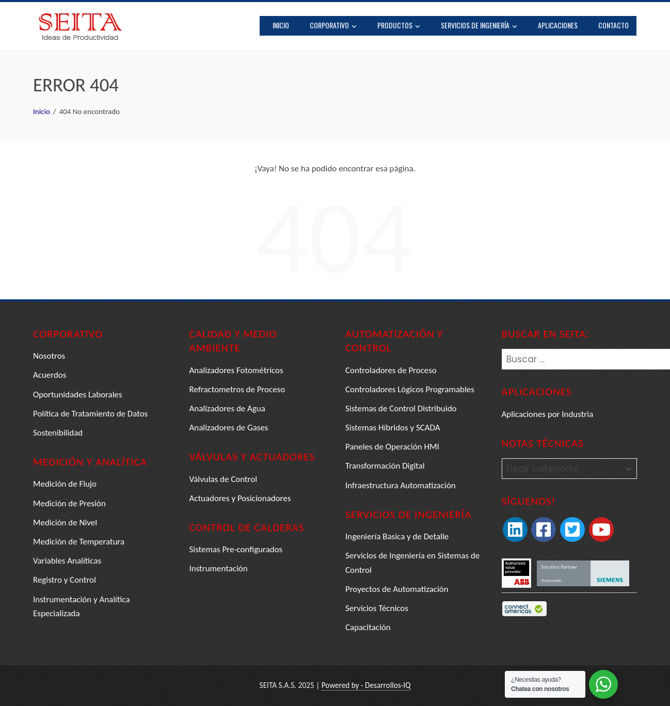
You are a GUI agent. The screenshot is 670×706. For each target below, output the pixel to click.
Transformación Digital (385, 465)
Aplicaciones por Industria (548, 414)
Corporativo (333, 26)
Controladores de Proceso (391, 370)
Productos (399, 26)
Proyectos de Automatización (397, 589)
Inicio (281, 25)
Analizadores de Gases (229, 427)
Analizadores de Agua (227, 408)
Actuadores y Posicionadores (240, 498)
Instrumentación (218, 568)
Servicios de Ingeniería (479, 26)
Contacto (614, 25)
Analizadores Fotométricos (236, 370)
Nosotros (49, 355)
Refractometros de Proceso (237, 389)
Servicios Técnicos (376, 608)
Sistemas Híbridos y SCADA (392, 427)
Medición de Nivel (65, 522)
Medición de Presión (69, 503)
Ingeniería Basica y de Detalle (397, 536)
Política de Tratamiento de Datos (90, 413)
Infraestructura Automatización (400, 485)
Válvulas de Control (223, 479)
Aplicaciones (558, 25)
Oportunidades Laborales (77, 394)
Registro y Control (64, 579)
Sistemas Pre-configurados (236, 549)
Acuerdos (50, 375)
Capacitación (368, 627)
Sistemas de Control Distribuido (401, 408)
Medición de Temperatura (79, 541)
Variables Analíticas (67, 560)
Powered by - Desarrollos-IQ (365, 685)
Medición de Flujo (65, 483)
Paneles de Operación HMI (392, 446)
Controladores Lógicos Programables (410, 389)
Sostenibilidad (58, 432)
